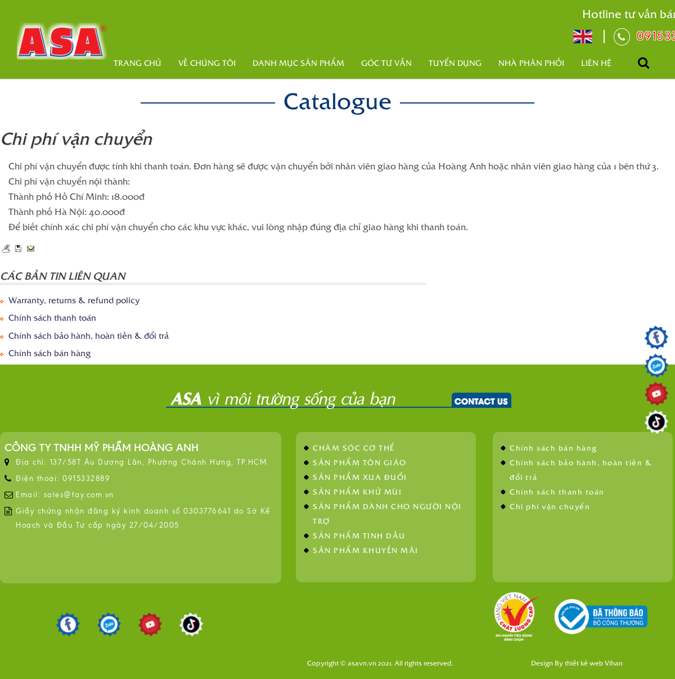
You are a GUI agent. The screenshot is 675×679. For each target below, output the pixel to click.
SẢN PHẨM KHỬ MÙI (357, 491)
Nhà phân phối (531, 62)
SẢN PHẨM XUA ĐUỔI (360, 477)
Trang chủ (137, 62)
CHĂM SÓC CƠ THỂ (354, 447)
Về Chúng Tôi (207, 62)
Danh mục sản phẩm (298, 62)
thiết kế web (584, 662)
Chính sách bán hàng (49, 352)
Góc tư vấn (386, 62)
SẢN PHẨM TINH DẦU (359, 535)
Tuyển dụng (455, 62)
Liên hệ (596, 62)
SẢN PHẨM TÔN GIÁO (360, 462)
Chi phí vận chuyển (550, 506)
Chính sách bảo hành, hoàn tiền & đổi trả (88, 335)
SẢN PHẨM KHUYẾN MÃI (365, 550)
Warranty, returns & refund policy (74, 299)
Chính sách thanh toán (52, 317)
